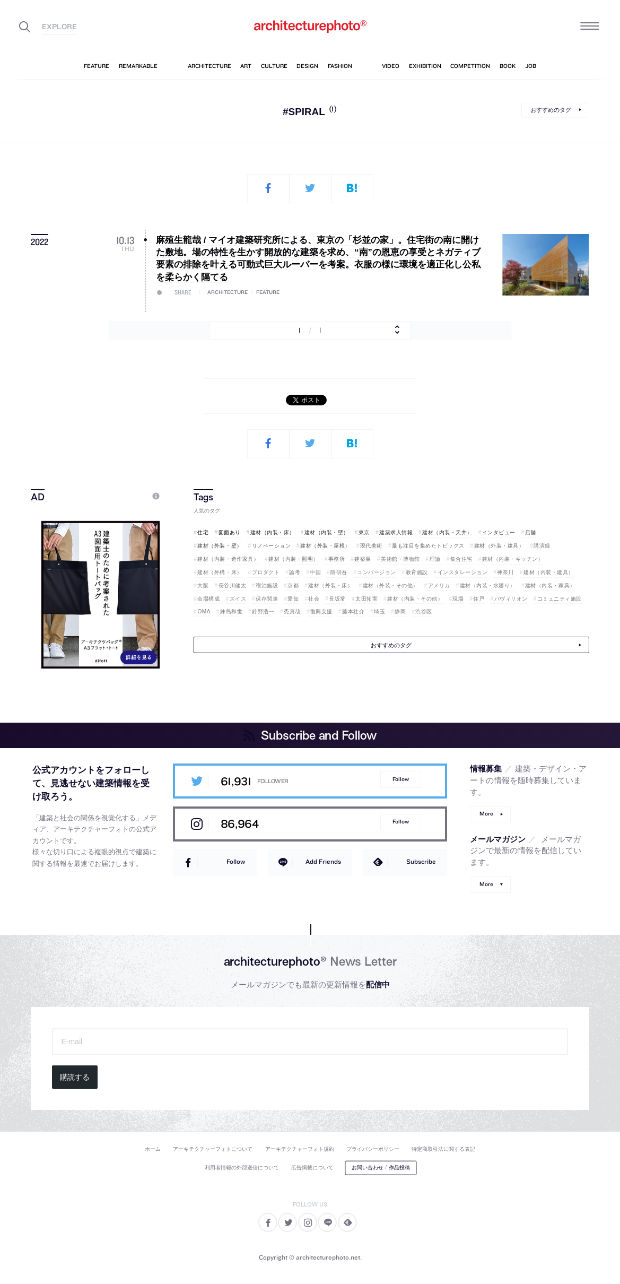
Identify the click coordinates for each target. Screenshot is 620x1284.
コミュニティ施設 (559, 599)
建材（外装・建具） (499, 546)
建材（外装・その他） (390, 585)
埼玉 (379, 611)
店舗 (530, 532)
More (486, 813)
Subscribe (421, 861)
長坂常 (337, 599)
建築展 (362, 559)
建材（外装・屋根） (325, 546)
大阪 (202, 585)
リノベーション (271, 546)
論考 (294, 572)
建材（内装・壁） (326, 532)
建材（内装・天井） (447, 532)
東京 (364, 532)
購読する (75, 1077)
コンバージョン (376, 572)
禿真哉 (292, 611)
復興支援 (321, 611)
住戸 (478, 599)
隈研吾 (338, 572)
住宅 (202, 532)
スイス (238, 599)
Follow (400, 779)
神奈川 (505, 572)
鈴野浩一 (263, 611)
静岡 (400, 611)
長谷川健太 (233, 585)
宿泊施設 (267, 585)
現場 (458, 599)
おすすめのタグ (550, 110)
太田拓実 (366, 599)
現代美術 (371, 546)
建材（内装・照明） (293, 559)
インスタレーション (463, 572)
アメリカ (439, 585)
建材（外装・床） (330, 585)
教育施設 (417, 572)
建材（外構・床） (219, 572)
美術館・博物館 (400, 559)
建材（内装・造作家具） (228, 559)
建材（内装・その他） (415, 599)
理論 (435, 559)
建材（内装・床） (272, 532)
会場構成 (208, 599)
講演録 (542, 546)
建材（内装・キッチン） (513, 559)
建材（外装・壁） (219, 546)
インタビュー (499, 532)
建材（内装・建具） (548, 572)
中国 (315, 572)
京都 (293, 585)
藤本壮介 (353, 611)
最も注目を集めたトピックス (428, 546)
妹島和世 (231, 611)
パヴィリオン (511, 599)
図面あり (230, 532)
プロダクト (266, 572)
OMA (204, 611)
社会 (313, 599)
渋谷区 (423, 611)
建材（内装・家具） (550, 585)
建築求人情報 (396, 532)
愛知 (293, 599)
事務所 (336, 559)
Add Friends (323, 861)
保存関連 (267, 599)
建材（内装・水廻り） (488, 585)
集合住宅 (461, 559)
